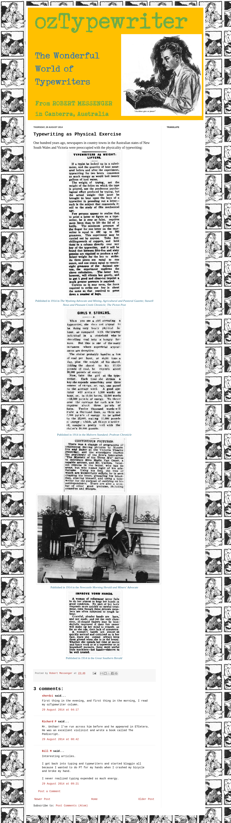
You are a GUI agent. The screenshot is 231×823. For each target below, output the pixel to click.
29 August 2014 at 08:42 (60, 739)
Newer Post (42, 799)
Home (94, 799)
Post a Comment (49, 791)
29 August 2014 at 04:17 (60, 709)
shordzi (47, 695)
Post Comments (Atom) (72, 805)
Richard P (49, 721)
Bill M (47, 751)
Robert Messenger (61, 673)
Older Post (146, 799)
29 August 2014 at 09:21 (60, 783)
